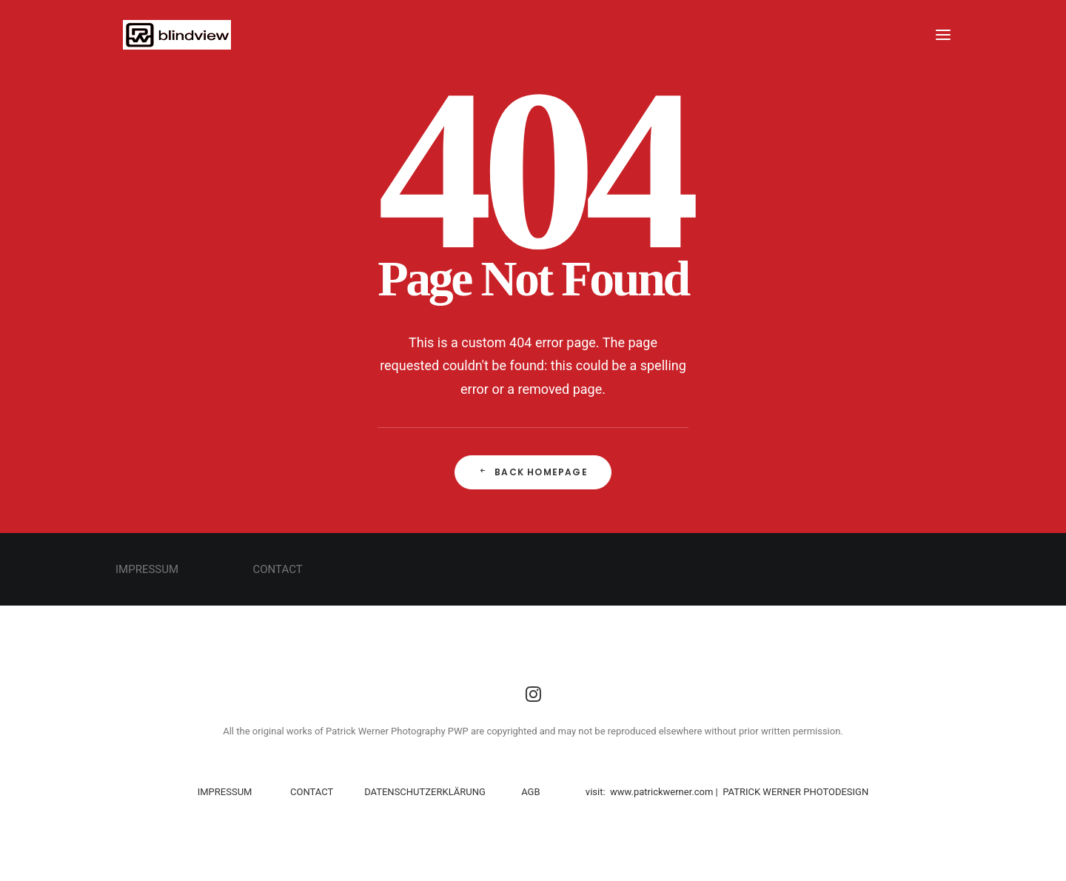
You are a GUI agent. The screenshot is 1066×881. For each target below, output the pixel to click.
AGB (530, 791)
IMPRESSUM (226, 791)
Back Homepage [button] (533, 472)
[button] (943, 35)
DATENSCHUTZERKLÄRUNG (424, 791)
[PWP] (169, 35)
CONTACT (311, 791)
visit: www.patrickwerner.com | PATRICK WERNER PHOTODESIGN (727, 791)
